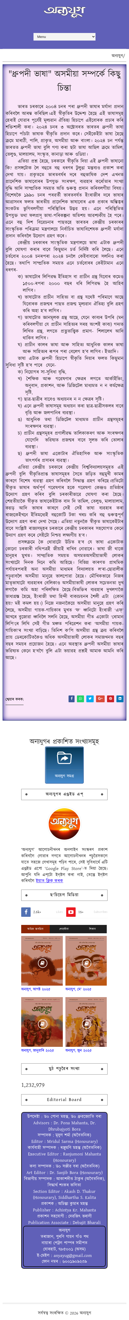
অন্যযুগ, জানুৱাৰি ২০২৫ (37, 1050)
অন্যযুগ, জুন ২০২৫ (78, 1050)
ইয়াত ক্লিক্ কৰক (49, 881)
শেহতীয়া (64, 929)
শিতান (92, 929)
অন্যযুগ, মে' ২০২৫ (78, 989)
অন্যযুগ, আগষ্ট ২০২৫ (36, 989)
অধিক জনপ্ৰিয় (35, 929)
